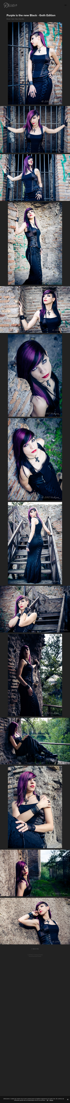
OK (47, 1100)
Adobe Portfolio (37, 956)
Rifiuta (51, 1100)
